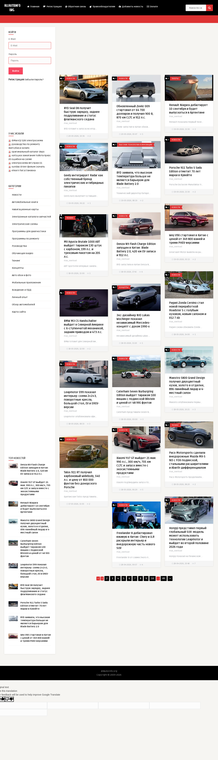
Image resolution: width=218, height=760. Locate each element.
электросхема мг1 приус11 (27, 162)
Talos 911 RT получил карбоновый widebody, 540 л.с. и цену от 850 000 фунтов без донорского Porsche (82, 480)
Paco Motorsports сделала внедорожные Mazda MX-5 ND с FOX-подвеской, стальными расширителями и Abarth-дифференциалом (188, 465)
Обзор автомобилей (23, 304)
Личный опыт (20, 297)
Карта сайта (19, 311)
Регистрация (52, 6)
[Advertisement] (34, 379)
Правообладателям (102, 6)
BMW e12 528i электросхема (27, 140)
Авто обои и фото (21, 275)
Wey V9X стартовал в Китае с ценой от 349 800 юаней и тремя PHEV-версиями (35, 638)
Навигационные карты (25, 209)
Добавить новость (130, 6)
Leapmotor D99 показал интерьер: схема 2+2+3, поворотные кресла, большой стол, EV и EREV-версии (34, 570)
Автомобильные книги (25, 202)
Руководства (19, 246)
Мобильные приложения (26, 282)
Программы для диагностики (29, 231)
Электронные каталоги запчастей (31, 216)
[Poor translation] (9, 699)
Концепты (18, 267)
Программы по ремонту (25, 238)
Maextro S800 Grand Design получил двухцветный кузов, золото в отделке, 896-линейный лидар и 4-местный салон (35, 526)
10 (152, 578)
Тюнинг (16, 260)
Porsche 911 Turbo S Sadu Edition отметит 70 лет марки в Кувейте (34, 605)
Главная (33, 6)
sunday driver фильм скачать (28, 166)
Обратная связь (75, 6)
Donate (152, 6)
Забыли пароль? (34, 79)
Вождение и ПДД (21, 289)
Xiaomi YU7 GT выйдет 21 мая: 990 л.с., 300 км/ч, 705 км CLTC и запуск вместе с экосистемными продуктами (35, 488)
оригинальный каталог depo (28, 151)
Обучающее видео (22, 253)
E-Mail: (12, 39)
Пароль (13, 54)
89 (163, 578)
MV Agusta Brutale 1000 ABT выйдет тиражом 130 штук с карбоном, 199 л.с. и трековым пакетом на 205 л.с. (83, 258)
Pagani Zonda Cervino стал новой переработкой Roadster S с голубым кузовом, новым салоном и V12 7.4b (187, 315)
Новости (16, 194)
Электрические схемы (25, 224)
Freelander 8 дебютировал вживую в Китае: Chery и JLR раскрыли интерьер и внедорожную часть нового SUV (135, 545)
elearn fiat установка (24, 170)
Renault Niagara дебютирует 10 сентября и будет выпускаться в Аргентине (188, 108)
